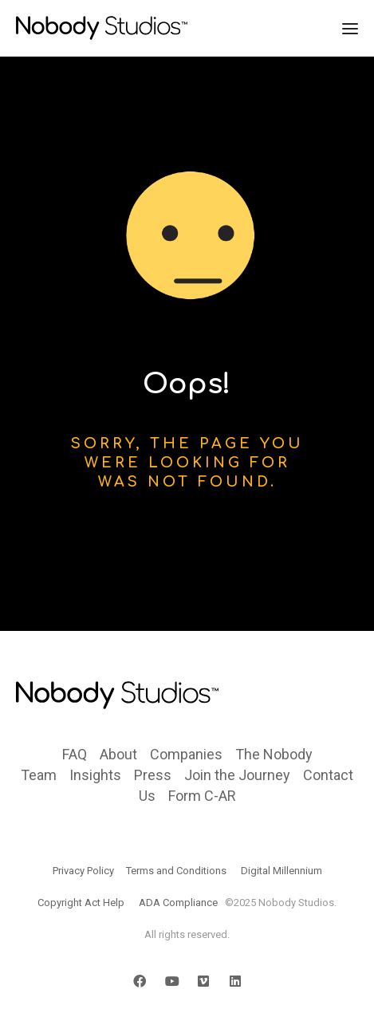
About (118, 754)
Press (152, 775)
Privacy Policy (83, 871)
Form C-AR (202, 795)
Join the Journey (237, 775)
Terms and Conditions (176, 871)
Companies (186, 754)
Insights (95, 775)
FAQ (74, 754)
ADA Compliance (178, 903)
